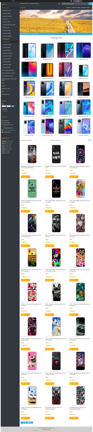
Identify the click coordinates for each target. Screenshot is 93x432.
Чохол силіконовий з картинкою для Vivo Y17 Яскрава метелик (55, 270)
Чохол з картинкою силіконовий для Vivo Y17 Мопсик (31, 373)
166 (29, 422)
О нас (3, 83)
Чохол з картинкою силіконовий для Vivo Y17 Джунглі (80, 304)
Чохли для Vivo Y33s (47, 135)
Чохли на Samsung (7, 16)
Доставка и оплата (6, 88)
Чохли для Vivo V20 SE (65, 97)
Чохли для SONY (6, 22)
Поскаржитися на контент (43, 430)
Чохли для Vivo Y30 (29, 116)
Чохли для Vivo (6, 41)
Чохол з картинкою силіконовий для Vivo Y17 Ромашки (55, 339)
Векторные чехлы (6, 94)
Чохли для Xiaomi (7, 33)
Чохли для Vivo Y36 (65, 135)
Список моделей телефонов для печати (9, 79)
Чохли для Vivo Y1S (83, 78)
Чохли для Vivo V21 (65, 116)
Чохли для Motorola (7, 53)
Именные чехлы (85, 7)
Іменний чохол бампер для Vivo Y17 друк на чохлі (56, 167)
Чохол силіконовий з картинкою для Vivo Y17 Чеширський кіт (31, 236)
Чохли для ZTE (6, 39)
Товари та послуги (26, 34)
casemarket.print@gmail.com (10, 130)
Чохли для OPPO (6, 47)
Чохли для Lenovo (7, 10)
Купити (26, 176)
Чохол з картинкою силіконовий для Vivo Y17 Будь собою (31, 339)
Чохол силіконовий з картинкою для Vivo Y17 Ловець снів (80, 167)
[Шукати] (90, 3)
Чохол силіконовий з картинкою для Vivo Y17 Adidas (55, 201)
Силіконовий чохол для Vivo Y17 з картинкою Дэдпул (53, 408)
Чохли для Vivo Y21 (29, 135)
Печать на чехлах (76, 7)
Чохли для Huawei (7, 36)
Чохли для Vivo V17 (29, 59)
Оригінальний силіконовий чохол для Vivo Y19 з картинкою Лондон (31, 167)
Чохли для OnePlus (7, 56)
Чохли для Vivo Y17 (65, 59)
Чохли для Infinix (6, 61)
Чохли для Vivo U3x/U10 (47, 78)
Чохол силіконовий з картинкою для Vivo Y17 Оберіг (80, 201)
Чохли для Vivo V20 (47, 97)
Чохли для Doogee (7, 64)
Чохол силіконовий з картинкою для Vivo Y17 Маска (55, 236)
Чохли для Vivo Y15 (83, 59)
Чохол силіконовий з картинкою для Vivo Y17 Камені (80, 236)
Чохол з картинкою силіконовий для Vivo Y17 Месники (80, 373)
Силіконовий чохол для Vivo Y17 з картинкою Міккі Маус (78, 408)
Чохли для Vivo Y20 (83, 97)
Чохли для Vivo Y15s (83, 116)
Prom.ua (53, 427)
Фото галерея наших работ (8, 70)
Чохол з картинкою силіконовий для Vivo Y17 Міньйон (31, 408)
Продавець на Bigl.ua (46, 429)
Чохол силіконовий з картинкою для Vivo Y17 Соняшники (31, 270)
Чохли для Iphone (7, 13)
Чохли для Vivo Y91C (29, 78)
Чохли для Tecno (6, 50)
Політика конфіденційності (54, 430)
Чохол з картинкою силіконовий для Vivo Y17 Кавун (31, 304)
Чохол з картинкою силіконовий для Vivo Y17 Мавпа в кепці (55, 373)
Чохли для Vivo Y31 (29, 97)
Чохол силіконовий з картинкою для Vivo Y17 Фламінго (80, 270)
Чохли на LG (5, 19)
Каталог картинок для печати (8, 73)
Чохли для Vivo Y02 (83, 135)
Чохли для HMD (6, 67)
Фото (3, 91)
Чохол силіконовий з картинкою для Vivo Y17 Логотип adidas (31, 201)
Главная (68, 7)
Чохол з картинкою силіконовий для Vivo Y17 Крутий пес (55, 304)
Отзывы (3, 85)
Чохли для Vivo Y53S (47, 116)
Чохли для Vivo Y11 (65, 78)
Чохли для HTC (6, 27)
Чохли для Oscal (6, 58)
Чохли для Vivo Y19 (47, 59)
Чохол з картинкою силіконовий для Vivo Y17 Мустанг (80, 339)
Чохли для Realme (7, 44)
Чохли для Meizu (7, 30)
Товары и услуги (5, 7)
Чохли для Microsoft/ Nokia (9, 24)
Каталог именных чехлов (7, 76)
